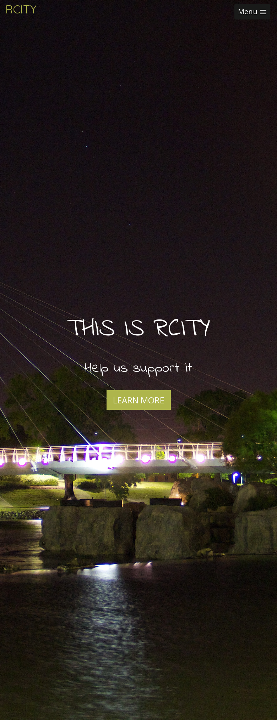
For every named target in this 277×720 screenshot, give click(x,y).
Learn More (138, 400)
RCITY (21, 9)
